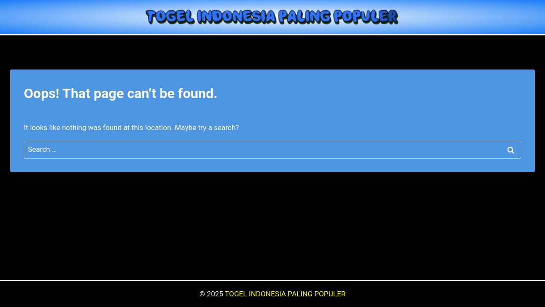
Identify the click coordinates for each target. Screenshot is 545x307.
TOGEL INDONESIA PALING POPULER (285, 294)
